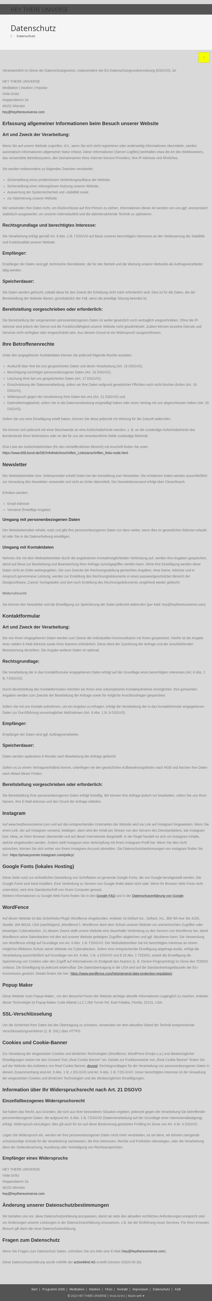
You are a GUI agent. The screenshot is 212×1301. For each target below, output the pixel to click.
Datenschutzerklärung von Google (158, 896)
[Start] (11, 36)
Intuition (94, 1289)
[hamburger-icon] (204, 57)
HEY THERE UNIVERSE (39, 9)
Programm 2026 (53, 1289)
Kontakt (122, 1289)
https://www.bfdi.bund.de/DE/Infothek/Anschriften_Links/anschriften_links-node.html (65, 453)
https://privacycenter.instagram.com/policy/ (42, 855)
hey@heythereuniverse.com (23, 112)
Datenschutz (26, 36)
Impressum (140, 1289)
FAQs (108, 1289)
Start (34, 1289)
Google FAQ (106, 896)
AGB (178, 1289)
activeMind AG (85, 1262)
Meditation (77, 1289)
